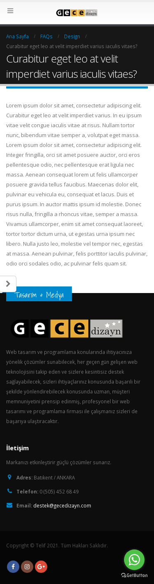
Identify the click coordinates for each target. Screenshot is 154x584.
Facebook (13, 567)
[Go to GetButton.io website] (134, 575)
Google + (41, 567)
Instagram (27, 567)
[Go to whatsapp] (134, 559)
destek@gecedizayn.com (62, 505)
